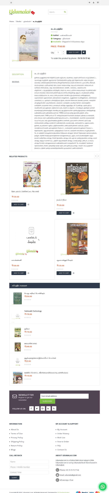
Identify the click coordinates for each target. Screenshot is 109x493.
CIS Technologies (63, 488)
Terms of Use (16, 428)
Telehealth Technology (33, 311)
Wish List (60, 432)
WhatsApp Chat (66, 475)
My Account (61, 424)
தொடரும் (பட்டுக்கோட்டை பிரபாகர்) (25, 191)
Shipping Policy (16, 436)
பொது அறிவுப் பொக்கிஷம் (34, 293)
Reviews (15, 82)
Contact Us (61, 445)
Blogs (12, 445)
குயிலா (27, 329)
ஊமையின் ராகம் (30, 343)
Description (18, 74)
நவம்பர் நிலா (62, 200)
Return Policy (16, 440)
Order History (62, 428)
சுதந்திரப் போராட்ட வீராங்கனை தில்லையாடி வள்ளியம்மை (46, 372)
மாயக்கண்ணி (16, 260)
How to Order (62, 436)
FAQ (58, 440)
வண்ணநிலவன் (66, 35)
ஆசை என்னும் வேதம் (65, 260)
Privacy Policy (16, 432)
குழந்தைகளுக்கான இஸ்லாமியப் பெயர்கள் (40, 358)
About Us (14, 424)
